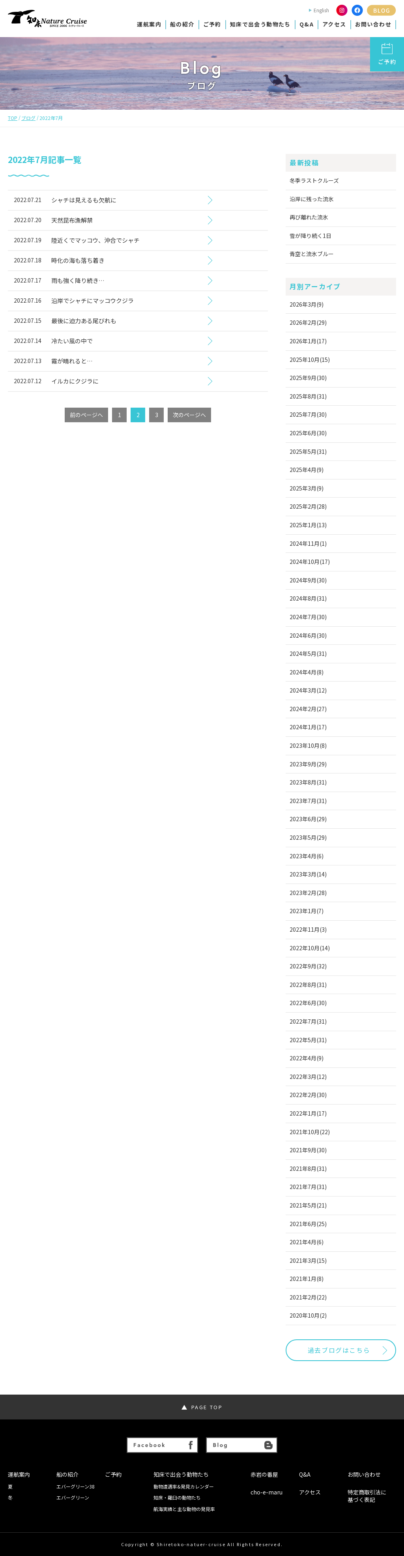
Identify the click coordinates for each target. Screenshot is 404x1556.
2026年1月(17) (308, 341)
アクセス (334, 24)
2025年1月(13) (308, 525)
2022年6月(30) (308, 1003)
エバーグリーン (72, 1497)
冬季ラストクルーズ (314, 180)
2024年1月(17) (308, 727)
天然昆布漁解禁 (72, 220)
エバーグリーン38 (75, 1486)
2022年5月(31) (308, 1040)
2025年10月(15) (310, 359)
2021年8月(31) (308, 1168)
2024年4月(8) (307, 672)
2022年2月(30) (308, 1095)
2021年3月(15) (308, 1260)
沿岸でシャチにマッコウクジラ (92, 300)
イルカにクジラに (75, 381)
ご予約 (212, 24)
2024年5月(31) (308, 653)
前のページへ (86, 415)
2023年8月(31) (308, 782)
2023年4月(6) (307, 856)
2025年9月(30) (308, 378)
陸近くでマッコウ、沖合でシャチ (95, 240)
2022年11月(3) (308, 929)
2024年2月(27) (308, 709)
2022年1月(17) (308, 1113)
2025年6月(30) (308, 433)
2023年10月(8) (308, 745)
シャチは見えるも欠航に (83, 200)
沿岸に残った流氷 (312, 199)
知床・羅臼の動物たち (177, 1497)
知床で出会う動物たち (260, 24)
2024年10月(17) (310, 561)
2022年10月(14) (310, 948)
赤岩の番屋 (264, 1474)
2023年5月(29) (308, 837)
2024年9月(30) (308, 580)
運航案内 (149, 24)
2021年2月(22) (308, 1297)
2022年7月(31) (308, 1021)
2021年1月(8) (307, 1279)
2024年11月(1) (308, 543)
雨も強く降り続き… (78, 280)
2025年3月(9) (307, 488)
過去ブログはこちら (339, 1350)
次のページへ (189, 415)
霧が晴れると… (72, 361)
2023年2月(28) (308, 893)
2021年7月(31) (308, 1187)
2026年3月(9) (307, 304)
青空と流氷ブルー (312, 254)
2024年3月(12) (308, 690)
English (321, 10)
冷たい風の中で (72, 341)
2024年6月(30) (308, 635)
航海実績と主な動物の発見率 (184, 1509)
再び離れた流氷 (309, 217)
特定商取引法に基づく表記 (367, 1496)
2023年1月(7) (307, 911)
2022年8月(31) (308, 985)
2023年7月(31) (308, 801)
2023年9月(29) (308, 764)
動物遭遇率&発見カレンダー (183, 1486)
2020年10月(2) (308, 1315)
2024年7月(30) (308, 617)
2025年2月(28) (308, 506)
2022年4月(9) (307, 1058)
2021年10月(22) (310, 1132)
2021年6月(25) (308, 1224)
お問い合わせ (373, 24)
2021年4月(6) (307, 1242)
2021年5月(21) (308, 1205)
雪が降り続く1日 (310, 236)
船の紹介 (182, 24)
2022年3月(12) (308, 1076)
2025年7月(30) (308, 414)
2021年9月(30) (308, 1150)
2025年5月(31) (308, 451)
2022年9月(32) (308, 966)
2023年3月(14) (308, 874)
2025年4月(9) (307, 470)
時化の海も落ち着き (78, 260)
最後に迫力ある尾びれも (83, 320)
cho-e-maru (266, 1492)
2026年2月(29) (308, 322)
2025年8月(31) (308, 396)
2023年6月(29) (308, 819)
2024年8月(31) (308, 598)
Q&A (306, 24)
